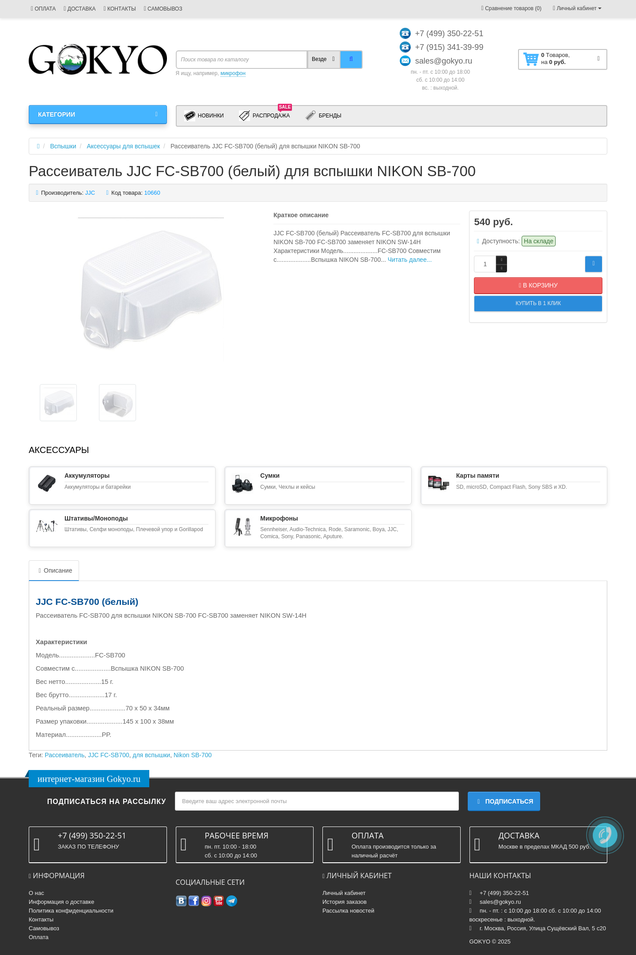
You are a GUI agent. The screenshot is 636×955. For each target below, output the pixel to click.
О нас (36, 893)
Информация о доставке (61, 901)
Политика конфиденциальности (71, 910)
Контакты (41, 919)
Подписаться (504, 801)
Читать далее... (410, 259)
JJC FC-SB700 (108, 755)
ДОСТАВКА (79, 9)
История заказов (344, 901)
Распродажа (265, 115)
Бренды (323, 115)
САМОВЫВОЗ (163, 9)
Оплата (39, 937)
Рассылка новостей (348, 910)
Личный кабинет (344, 893)
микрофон (233, 73)
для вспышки (151, 755)
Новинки (204, 115)
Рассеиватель (64, 755)
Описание (54, 570)
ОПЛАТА (43, 9)
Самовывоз (44, 928)
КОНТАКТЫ (119, 9)
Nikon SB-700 (193, 755)
